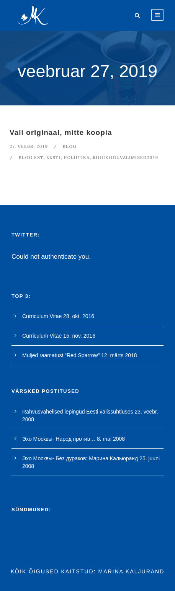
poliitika (77, 157)
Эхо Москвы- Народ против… (58, 439)
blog (70, 146)
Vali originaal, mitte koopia (61, 132)
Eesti (53, 157)
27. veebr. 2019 (29, 146)
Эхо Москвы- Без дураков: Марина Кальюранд (80, 458)
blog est (31, 157)
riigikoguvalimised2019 (125, 157)
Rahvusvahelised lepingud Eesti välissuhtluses (77, 412)
